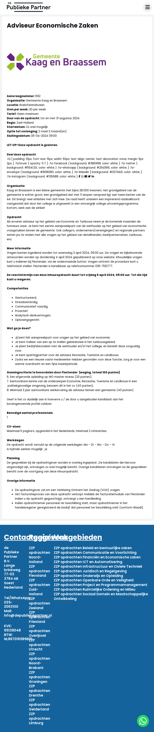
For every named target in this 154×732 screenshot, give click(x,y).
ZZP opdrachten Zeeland (39, 601)
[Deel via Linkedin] (93, 176)
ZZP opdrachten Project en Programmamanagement (100, 583)
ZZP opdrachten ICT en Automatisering (88, 561)
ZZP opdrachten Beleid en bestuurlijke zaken (93, 547)
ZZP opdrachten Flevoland (39, 570)
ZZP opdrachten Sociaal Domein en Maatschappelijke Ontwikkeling (101, 594)
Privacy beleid (128, 727)
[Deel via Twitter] (89, 176)
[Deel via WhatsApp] (82, 176)
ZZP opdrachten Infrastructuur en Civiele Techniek (98, 565)
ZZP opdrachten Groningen (39, 671)
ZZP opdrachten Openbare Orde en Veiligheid (94, 578)
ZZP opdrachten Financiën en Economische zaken (97, 556)
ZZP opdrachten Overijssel (39, 627)
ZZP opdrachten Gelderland (39, 697)
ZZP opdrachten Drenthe (39, 684)
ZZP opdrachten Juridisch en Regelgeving (90, 569)
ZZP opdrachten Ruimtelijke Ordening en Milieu (94, 587)
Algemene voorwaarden (91, 727)
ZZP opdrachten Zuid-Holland (39, 585)
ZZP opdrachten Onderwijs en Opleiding (88, 574)
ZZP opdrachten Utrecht (39, 640)
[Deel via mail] (85, 176)
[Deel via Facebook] (79, 176)
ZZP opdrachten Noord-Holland (39, 554)
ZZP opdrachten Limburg (39, 711)
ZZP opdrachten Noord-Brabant (39, 656)
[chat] (143, 721)
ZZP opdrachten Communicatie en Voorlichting (95, 552)
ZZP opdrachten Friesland (39, 614)
